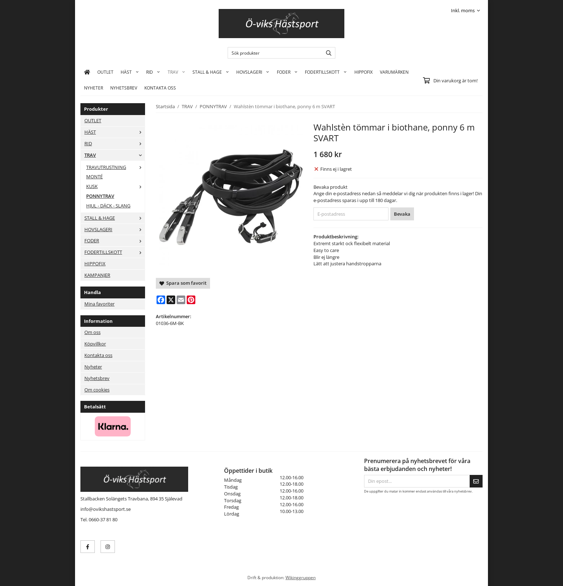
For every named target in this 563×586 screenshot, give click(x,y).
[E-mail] (181, 300)
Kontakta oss (98, 355)
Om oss (92, 332)
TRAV (176, 72)
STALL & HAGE (210, 72)
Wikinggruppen (300, 577)
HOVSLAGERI (252, 72)
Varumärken (394, 72)
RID (153, 72)
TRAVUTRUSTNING (115, 167)
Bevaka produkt (330, 187)
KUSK (115, 186)
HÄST (130, 72)
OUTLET (105, 72)
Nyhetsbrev (123, 88)
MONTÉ (94, 176)
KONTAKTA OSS (160, 88)
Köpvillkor (95, 343)
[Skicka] (476, 481)
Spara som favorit (182, 283)
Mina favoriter (99, 304)
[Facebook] (161, 300)
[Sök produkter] (273, 52)
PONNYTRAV (100, 196)
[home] (87, 72)
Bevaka (402, 214)
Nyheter (93, 88)
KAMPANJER (97, 275)
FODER (287, 72)
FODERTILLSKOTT (326, 72)
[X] (171, 300)
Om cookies (97, 389)
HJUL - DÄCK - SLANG (108, 205)
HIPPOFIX (363, 72)
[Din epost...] (417, 481)
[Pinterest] (191, 300)
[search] (327, 52)
